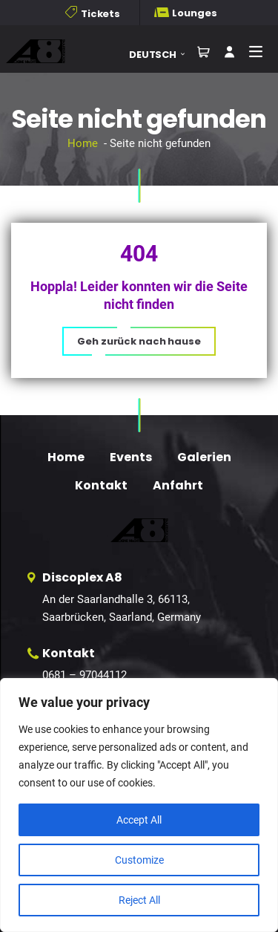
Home (82, 143)
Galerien (204, 457)
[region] (139, 805)
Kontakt (101, 485)
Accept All (139, 820)
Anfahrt (178, 485)
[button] (162, 54)
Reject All (139, 900)
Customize (139, 860)
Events (131, 457)
